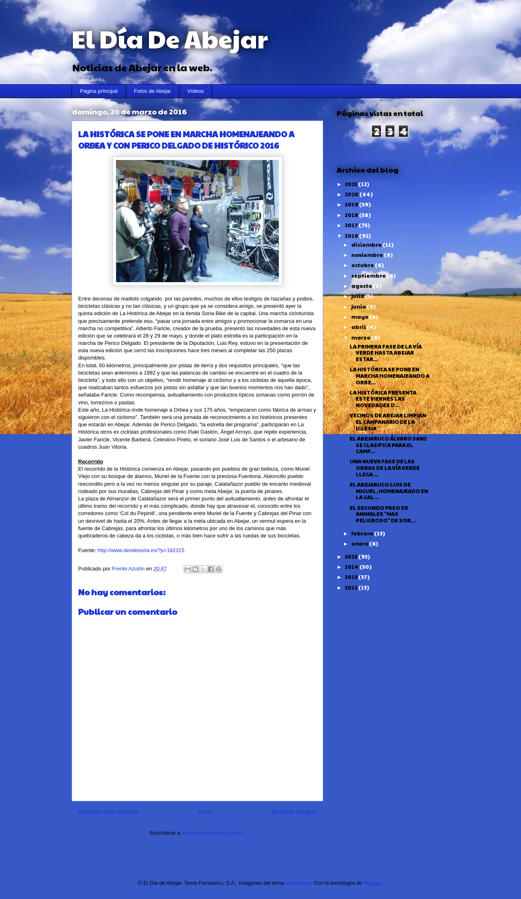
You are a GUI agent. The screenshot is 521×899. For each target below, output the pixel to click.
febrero (362, 533)
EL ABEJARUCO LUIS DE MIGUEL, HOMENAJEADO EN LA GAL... (389, 491)
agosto (362, 285)
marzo (361, 337)
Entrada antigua (294, 812)
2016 (352, 235)
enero (360, 543)
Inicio (205, 812)
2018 (352, 215)
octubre (363, 265)
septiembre (369, 275)
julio (358, 296)
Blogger (372, 883)
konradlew (299, 883)
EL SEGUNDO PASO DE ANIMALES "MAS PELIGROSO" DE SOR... (383, 514)
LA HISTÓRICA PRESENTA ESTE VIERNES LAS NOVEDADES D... (383, 399)
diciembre (367, 244)
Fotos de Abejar (152, 91)
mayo (360, 316)
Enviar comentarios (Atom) (214, 833)
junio (359, 306)
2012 (351, 587)
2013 (351, 577)
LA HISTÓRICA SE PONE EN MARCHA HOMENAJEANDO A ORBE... (389, 376)
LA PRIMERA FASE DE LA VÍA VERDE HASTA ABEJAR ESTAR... (386, 353)
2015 (351, 556)
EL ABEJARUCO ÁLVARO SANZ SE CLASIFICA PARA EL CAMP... (388, 445)
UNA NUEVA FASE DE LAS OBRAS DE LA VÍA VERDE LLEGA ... (385, 468)
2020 (352, 194)
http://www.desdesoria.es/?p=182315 (141, 550)
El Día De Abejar (170, 38)
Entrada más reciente (108, 812)
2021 (351, 184)
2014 (352, 566)
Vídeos (195, 91)
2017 (352, 225)
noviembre (367, 255)
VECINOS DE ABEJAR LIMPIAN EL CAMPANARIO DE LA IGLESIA (388, 422)
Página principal (99, 91)
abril (359, 327)
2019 (352, 204)
